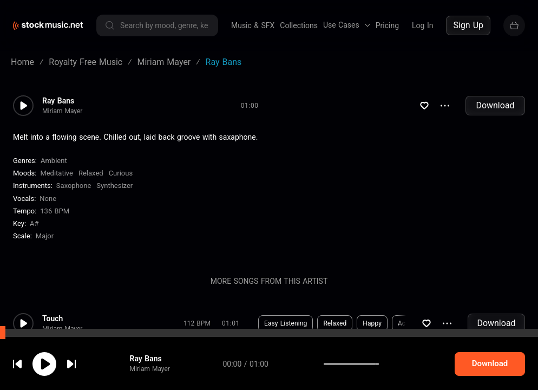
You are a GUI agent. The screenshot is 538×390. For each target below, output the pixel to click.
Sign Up (468, 25)
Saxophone (73, 185)
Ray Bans (58, 101)
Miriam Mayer (62, 111)
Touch (52, 318)
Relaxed (90, 173)
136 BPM (54, 211)
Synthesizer (114, 185)
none (48, 198)
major (45, 236)
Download (495, 105)
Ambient (54, 161)
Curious (121, 173)
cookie (72, 361)
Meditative (56, 173)
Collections (299, 25)
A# (34, 223)
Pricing (387, 25)
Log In (422, 25)
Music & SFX (252, 25)
